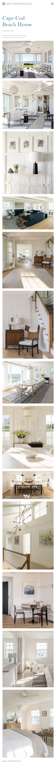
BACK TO (11, 761)
